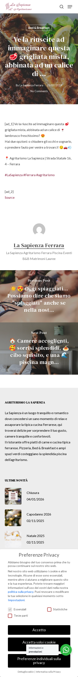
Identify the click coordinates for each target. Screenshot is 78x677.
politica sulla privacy (20, 591)
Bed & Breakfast (39, 27)
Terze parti (18, 615)
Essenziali (17, 609)
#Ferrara (29, 175)
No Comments (39, 91)
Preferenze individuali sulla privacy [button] (39, 661)
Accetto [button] (39, 630)
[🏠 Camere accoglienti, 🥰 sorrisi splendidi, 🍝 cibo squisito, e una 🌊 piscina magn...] (39, 348)
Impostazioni (16, 600)
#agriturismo (45, 175)
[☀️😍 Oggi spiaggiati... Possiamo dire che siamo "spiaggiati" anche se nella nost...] (39, 296)
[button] (70, 7)
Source (10, 197)
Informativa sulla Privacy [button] (48, 672)
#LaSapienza (14, 175)
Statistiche (57, 609)
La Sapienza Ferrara (31, 85)
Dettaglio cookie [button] (26, 672)
